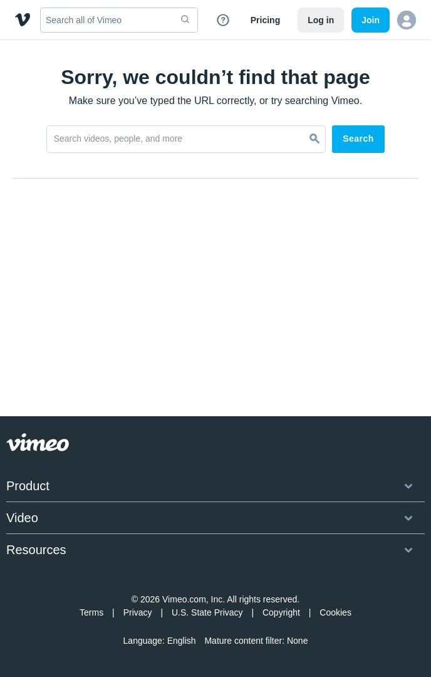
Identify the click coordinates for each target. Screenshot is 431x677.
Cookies (335, 612)
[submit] (185, 20)
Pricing (265, 20)
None (297, 641)
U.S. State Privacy (207, 612)
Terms (91, 612)
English (181, 641)
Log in (321, 20)
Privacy (137, 612)
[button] (406, 20)
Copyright (281, 612)
